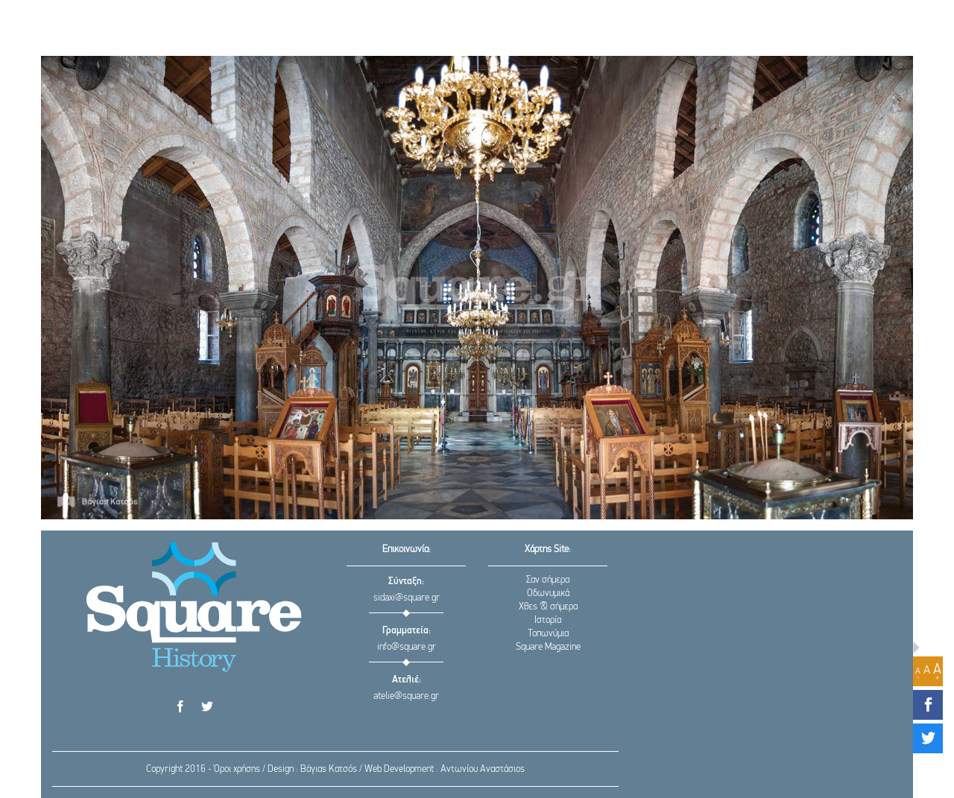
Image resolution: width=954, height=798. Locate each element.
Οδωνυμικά (548, 593)
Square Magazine (548, 647)
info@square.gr (406, 647)
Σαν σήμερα (547, 580)
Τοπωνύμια (548, 634)
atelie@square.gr (406, 696)
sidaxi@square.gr (406, 598)
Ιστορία (547, 620)
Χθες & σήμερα (548, 607)
